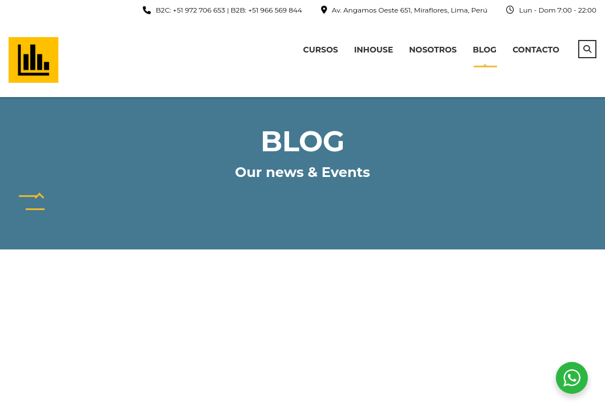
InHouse (373, 50)
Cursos (320, 50)
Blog (485, 50)
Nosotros (432, 50)
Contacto (535, 50)
